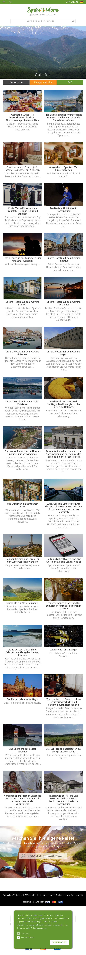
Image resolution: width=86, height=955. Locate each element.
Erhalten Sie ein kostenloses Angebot (45, 856)
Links (33, 895)
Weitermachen (59, 942)
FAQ (70, 82)
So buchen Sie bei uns (12, 895)
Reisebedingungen (45, 895)
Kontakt (79, 895)
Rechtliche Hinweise (65, 895)
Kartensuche (16, 82)
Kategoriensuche (43, 82)
